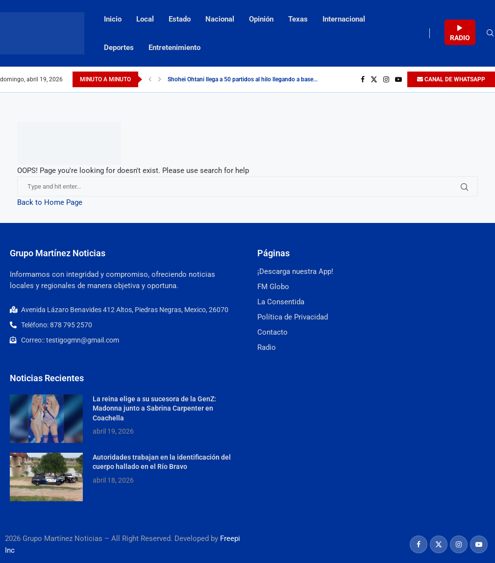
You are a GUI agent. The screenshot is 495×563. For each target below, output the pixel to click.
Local (145, 19)
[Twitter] (374, 79)
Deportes (119, 47)
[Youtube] (398, 79)
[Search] (490, 33)
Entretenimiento (174, 47)
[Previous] (150, 79)
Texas (298, 19)
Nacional (219, 19)
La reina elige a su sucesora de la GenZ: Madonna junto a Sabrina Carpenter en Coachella (154, 408)
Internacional (343, 19)
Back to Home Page (49, 202)
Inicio (113, 19)
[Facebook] (362, 79)
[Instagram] (386, 79)
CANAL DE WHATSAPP (451, 79)
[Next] (160, 79)
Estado (180, 19)
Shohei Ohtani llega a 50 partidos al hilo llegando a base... (243, 79)
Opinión (261, 19)
